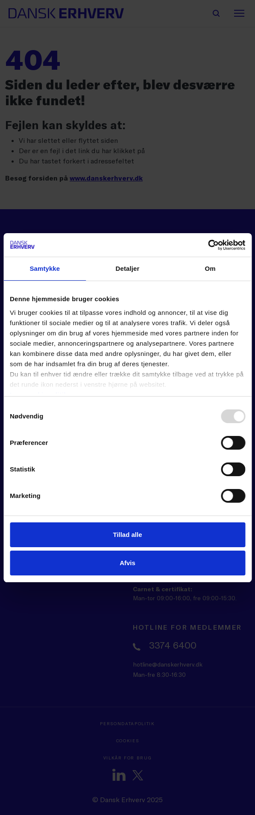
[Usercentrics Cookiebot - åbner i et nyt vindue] (207, 245)
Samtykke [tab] (44, 268)
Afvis (127, 562)
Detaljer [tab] (128, 268)
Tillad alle (127, 534)
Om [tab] (210, 268)
